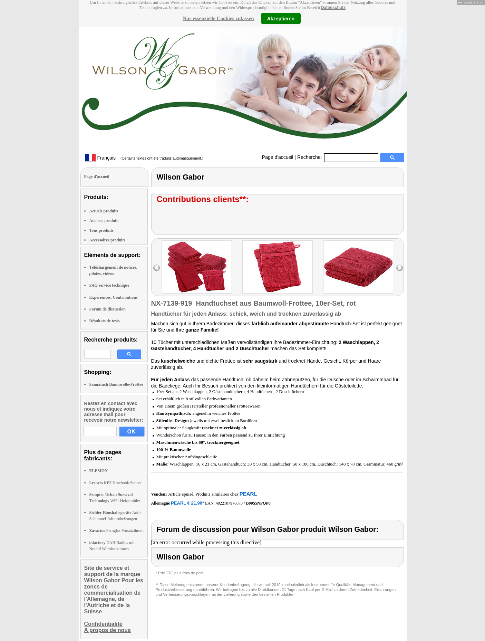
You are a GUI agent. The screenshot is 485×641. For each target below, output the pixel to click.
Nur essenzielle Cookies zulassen (218, 18)
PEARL (248, 494)
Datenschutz (333, 7)
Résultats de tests (104, 320)
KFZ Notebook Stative (115, 482)
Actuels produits (103, 211)
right (399, 268)
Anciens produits (104, 220)
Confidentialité (103, 624)
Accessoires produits (107, 240)
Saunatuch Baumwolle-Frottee (116, 384)
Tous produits (101, 230)
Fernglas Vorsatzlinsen (116, 530)
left (156, 268)
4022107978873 (229, 503)
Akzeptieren (280, 18)
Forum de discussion (107, 309)
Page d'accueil (277, 157)
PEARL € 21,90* (187, 503)
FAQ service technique (109, 285)
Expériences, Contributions (113, 297)
